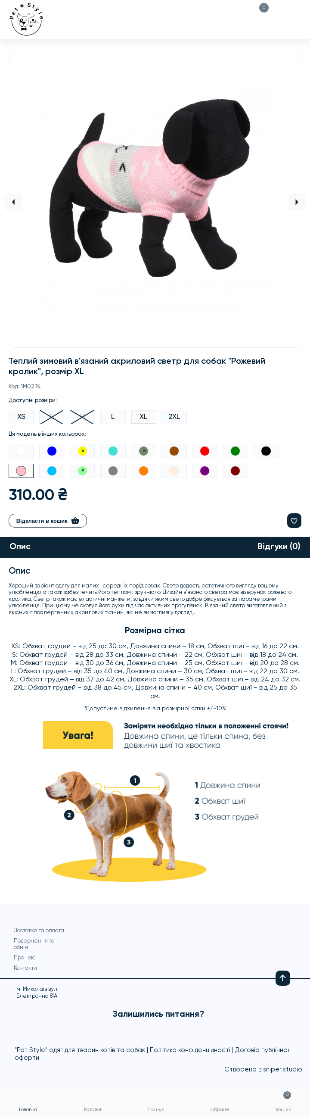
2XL (175, 417)
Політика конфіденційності (190, 1051)
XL (144, 417)
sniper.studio (282, 1070)
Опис (20, 547)
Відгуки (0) (279, 547)
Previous (13, 202)
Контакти (25, 968)
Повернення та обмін (34, 945)
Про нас (24, 958)
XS (21, 417)
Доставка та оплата (39, 931)
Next (297, 202)
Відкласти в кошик (48, 521)
